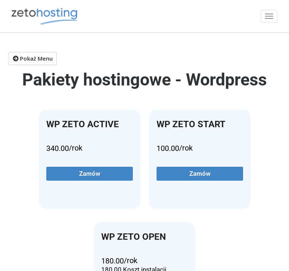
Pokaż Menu (33, 58)
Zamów (89, 173)
